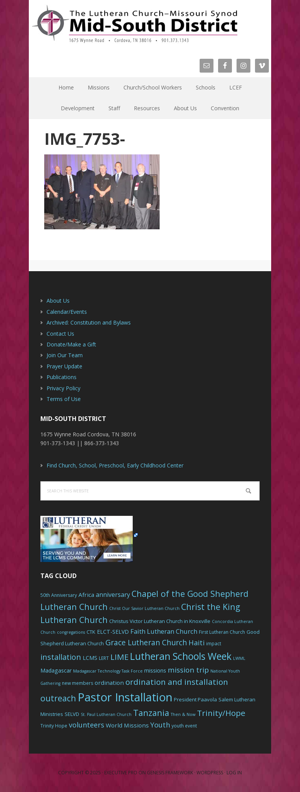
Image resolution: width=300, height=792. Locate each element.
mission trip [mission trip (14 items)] (188, 670)
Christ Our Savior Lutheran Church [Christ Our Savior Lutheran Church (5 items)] (144, 608)
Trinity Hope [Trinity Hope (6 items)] (53, 725)
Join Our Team (65, 355)
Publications (62, 377)
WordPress (210, 772)
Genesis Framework (170, 772)
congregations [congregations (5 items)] (71, 632)
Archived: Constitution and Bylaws (89, 322)
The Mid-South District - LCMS (134, 24)
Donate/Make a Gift (71, 344)
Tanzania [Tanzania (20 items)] (151, 712)
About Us (58, 300)
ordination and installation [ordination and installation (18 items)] (176, 681)
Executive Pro (120, 772)
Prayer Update (64, 366)
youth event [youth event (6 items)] (184, 725)
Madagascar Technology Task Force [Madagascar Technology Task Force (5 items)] (108, 671)
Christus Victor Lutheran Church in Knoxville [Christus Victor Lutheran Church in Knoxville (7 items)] (159, 621)
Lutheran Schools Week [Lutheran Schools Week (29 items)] (181, 656)
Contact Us (60, 333)
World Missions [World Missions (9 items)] (127, 725)
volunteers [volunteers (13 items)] (86, 724)
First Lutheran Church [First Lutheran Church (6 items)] (222, 632)
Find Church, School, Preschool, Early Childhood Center (115, 465)
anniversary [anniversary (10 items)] (113, 594)
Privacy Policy (63, 388)
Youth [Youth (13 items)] (160, 724)
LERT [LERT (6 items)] (104, 658)
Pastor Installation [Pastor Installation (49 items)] (125, 697)
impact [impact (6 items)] (213, 643)
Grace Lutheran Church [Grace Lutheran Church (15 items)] (146, 642)
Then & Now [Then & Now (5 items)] (183, 714)
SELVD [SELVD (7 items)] (72, 714)
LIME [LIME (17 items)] (119, 656)
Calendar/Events (67, 311)
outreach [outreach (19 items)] (58, 698)
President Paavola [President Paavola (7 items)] (195, 699)
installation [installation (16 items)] (60, 657)
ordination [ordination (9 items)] (109, 682)
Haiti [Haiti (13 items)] (196, 642)
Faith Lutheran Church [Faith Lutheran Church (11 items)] (163, 631)
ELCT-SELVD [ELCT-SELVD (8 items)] (113, 631)
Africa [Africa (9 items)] (86, 594)
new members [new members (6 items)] (77, 683)
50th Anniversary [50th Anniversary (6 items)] (58, 595)
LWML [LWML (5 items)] (239, 658)
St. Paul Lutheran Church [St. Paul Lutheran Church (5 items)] (106, 714)
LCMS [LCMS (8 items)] (90, 657)
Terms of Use (64, 399)
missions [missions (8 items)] (155, 670)
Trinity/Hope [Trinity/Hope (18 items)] (221, 712)
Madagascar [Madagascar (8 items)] (56, 670)
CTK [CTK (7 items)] (91, 631)
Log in (234, 772)
